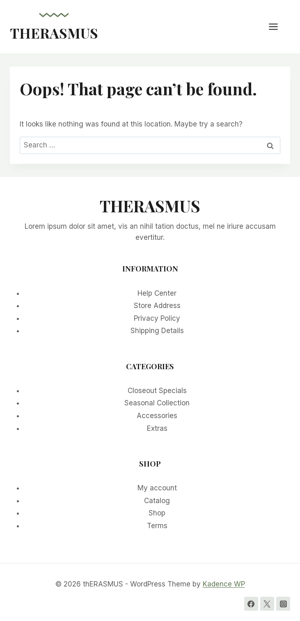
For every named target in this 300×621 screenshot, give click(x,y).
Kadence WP (224, 584)
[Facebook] (251, 604)
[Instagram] (283, 604)
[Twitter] (267, 604)
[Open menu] (277, 26)
